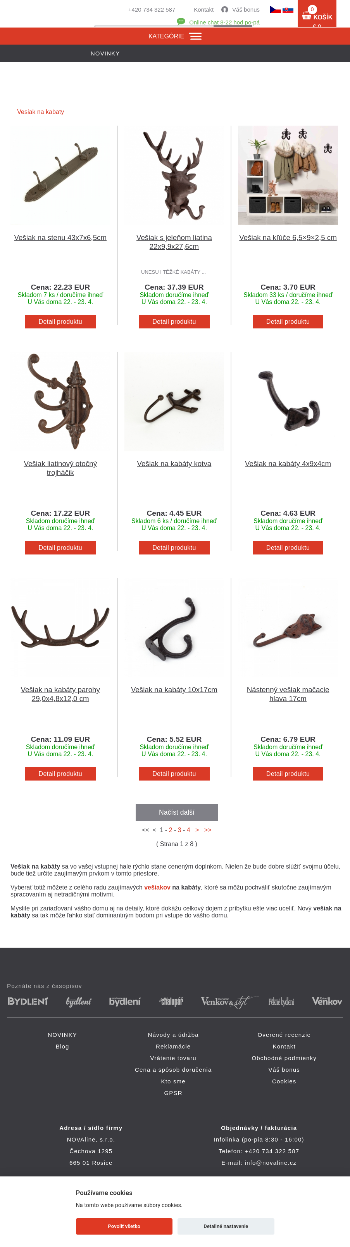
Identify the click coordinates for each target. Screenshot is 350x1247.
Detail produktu (60, 321)
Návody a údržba (173, 1034)
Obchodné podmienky (284, 1058)
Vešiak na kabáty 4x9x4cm (288, 463)
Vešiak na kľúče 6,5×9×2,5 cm (287, 237)
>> (206, 830)
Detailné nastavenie (225, 1226)
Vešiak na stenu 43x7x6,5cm (60, 237)
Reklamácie (173, 1046)
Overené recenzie (284, 1034)
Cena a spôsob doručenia (173, 1069)
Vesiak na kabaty (40, 112)
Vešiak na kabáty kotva (174, 463)
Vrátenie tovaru (173, 1058)
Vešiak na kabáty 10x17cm (174, 690)
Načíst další (177, 812)
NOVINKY (62, 1034)
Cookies (284, 1081)
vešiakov (157, 887)
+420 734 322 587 (151, 9)
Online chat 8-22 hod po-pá (224, 22)
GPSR (173, 1093)
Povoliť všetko (124, 1226)
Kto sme (173, 1081)
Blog (62, 1046)
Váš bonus (246, 9)
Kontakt (204, 9)
